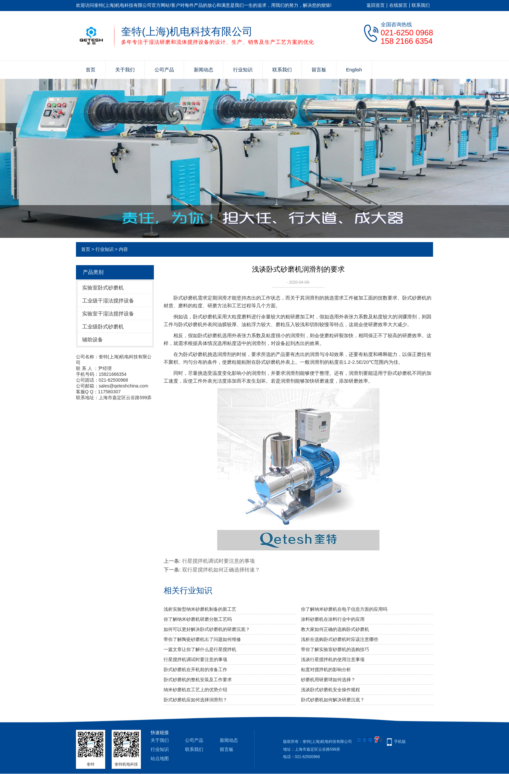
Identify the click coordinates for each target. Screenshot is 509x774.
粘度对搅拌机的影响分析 (326, 669)
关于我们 (125, 69)
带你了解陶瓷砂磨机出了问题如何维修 (202, 639)
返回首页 (375, 5)
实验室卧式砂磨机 (103, 287)
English (354, 69)
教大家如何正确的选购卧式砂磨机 (335, 629)
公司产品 (164, 69)
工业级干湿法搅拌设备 (108, 300)
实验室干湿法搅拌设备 (108, 313)
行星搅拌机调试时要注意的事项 (218, 561)
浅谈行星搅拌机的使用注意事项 (333, 659)
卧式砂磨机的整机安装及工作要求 (198, 679)
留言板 (319, 69)
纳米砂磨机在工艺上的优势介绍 (195, 689)
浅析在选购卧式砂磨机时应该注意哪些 (339, 639)
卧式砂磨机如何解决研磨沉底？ (333, 699)
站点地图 (160, 758)
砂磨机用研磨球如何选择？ (328, 679)
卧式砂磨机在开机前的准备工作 (195, 669)
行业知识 (243, 69)
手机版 (400, 741)
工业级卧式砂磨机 (103, 326)
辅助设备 (92, 339)
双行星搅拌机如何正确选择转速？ (221, 569)
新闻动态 (203, 69)
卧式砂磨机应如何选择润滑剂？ (195, 699)
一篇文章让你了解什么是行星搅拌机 (200, 649)
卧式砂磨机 (185, 298)
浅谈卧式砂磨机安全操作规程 (330, 689)
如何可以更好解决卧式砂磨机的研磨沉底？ (207, 629)
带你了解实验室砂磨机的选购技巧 (335, 649)
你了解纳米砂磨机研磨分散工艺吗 (198, 619)
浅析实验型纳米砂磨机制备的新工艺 (200, 609)
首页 (90, 69)
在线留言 (398, 5)
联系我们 (421, 5)
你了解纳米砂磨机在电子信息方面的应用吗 (344, 609)
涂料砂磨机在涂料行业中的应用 (333, 619)
